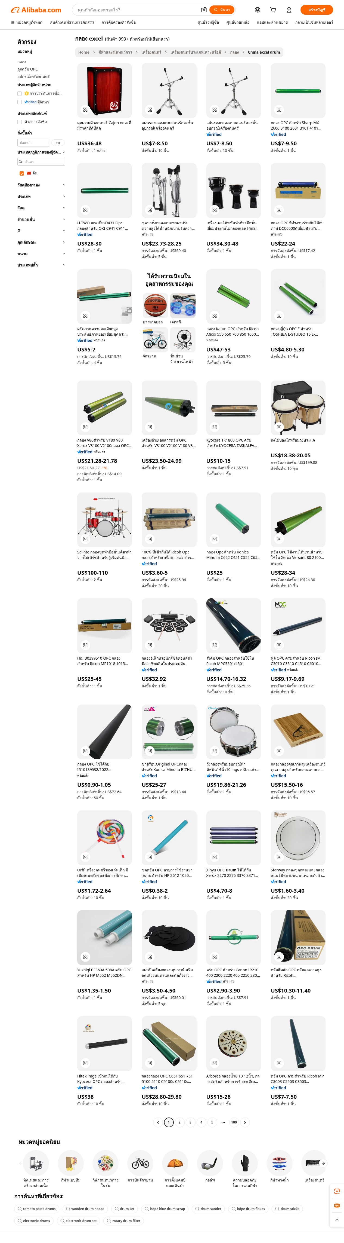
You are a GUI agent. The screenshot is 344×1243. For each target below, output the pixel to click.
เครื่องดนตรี (151, 52)
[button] (204, 9)
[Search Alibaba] (137, 10)
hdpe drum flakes (248, 1209)
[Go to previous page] (158, 1122)
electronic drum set (78, 1220)
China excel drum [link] (264, 52)
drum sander (208, 1209)
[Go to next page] (245, 1122)
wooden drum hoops (85, 1209)
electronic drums (34, 1220)
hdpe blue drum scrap (165, 1209)
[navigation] (41, 581)
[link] (337, 1191)
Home (83, 52)
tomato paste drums (37, 1209)
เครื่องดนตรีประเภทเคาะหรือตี (196, 52)
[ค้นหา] (221, 9)
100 (234, 1122)
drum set (125, 1209)
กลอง (234, 52)
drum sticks (287, 1209)
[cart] (274, 10)
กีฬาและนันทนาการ (115, 52)
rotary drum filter (123, 1220)
